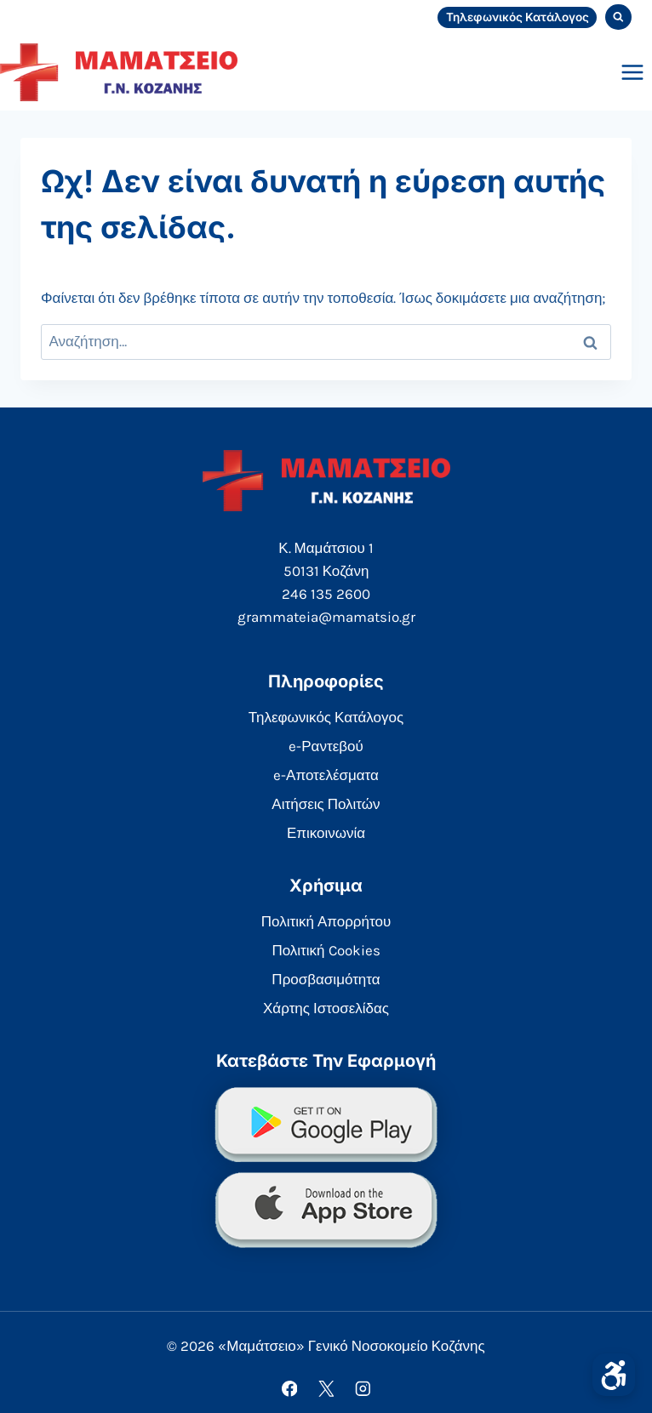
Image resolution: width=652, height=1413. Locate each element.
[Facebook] (289, 1388)
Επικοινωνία (326, 832)
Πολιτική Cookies (326, 950)
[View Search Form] (618, 17)
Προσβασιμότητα (326, 979)
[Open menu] (632, 71)
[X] (325, 1388)
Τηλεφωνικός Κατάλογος (517, 17)
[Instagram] (362, 1388)
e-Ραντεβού (326, 746)
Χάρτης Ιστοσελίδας (326, 1008)
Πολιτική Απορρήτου (326, 921)
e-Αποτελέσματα (326, 774)
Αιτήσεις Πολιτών (326, 803)
